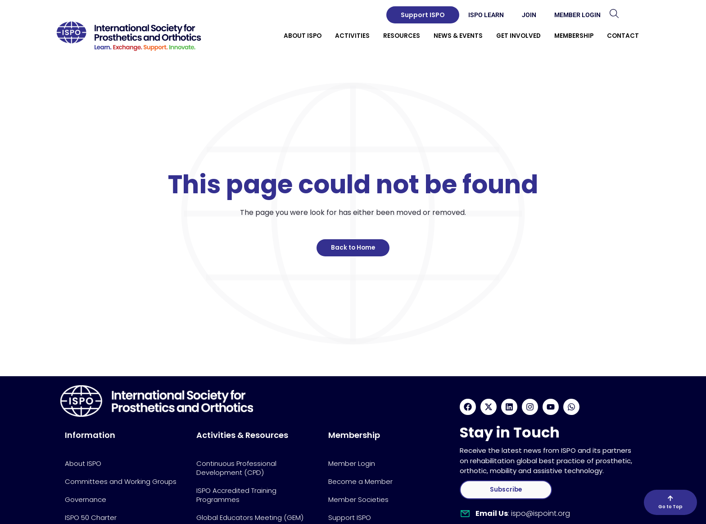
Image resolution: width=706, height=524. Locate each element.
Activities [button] (352, 36)
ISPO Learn (486, 14)
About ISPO (83, 463)
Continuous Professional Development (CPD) (236, 468)
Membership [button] (573, 36)
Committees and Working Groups (120, 481)
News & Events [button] (458, 36)
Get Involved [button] (518, 36)
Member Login (577, 14)
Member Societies (358, 499)
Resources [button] (401, 36)
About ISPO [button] (302, 36)
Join (529, 14)
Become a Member (360, 481)
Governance (85, 499)
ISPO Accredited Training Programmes (236, 495)
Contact (623, 36)
